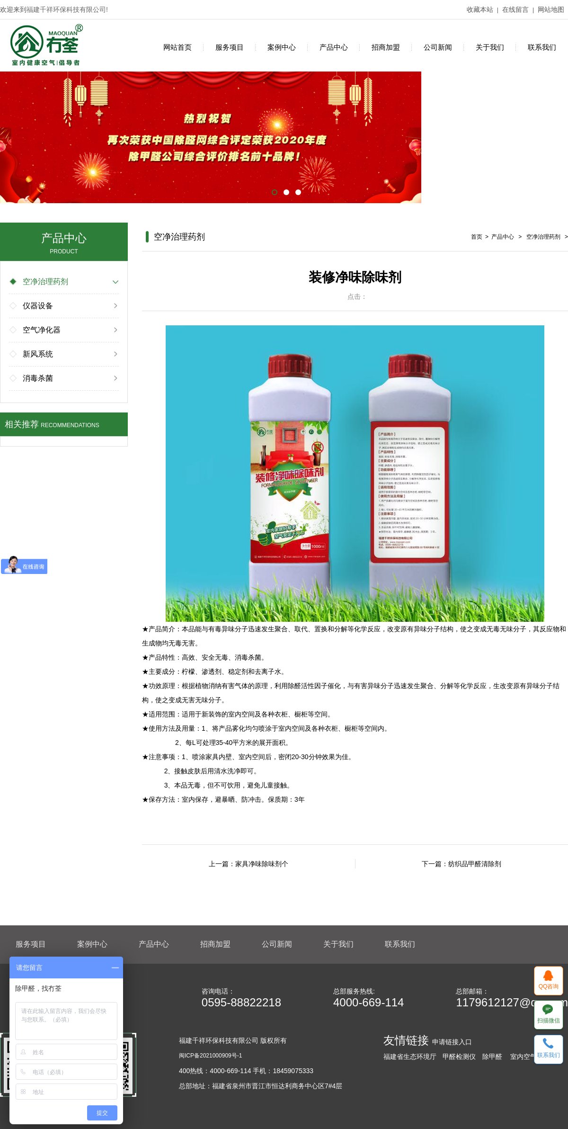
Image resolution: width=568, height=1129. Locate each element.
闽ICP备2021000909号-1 (210, 1055)
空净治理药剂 (39, 282)
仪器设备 (31, 306)
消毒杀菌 (31, 378)
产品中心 (334, 47)
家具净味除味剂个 (261, 864)
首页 (476, 236)
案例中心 (281, 47)
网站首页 (177, 47)
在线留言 (515, 9)
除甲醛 (492, 1056)
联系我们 (542, 47)
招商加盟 (386, 47)
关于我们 (490, 47)
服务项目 (229, 47)
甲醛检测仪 (459, 1056)
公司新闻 (438, 47)
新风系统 (31, 354)
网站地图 (551, 9)
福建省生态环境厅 (409, 1056)
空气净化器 (35, 330)
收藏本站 (480, 9)
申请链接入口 (452, 1042)
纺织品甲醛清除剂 (474, 864)
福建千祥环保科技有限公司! (67, 9)
